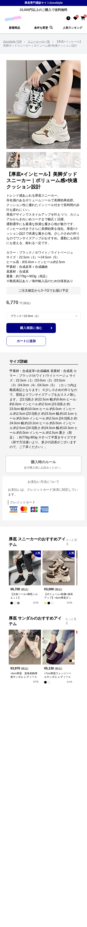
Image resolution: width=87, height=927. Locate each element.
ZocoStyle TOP (12, 41)
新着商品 (14, 27)
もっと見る (71, 541)
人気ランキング (72, 27)
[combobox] (43, 316)
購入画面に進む (37, 328)
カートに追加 (26, 341)
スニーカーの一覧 (39, 41)
